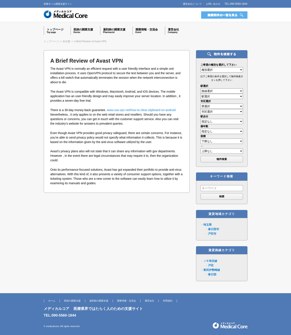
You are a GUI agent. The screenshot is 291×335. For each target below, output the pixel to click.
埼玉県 (207, 224)
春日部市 (213, 229)
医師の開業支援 (72, 300)
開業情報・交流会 (126, 300)
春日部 (212, 274)
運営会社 (149, 300)
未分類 (66, 41)
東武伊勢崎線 (211, 270)
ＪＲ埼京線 (210, 261)
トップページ (51, 41)
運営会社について (192, 4)
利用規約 (167, 300)
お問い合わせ (213, 4)
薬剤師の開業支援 (98, 300)
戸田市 (212, 233)
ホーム (51, 300)
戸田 (211, 265)
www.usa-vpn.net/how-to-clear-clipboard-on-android (141, 110)
